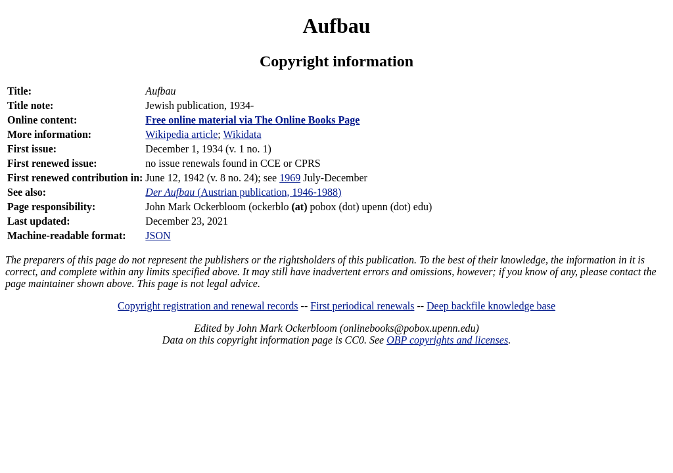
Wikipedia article (181, 134)
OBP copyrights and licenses (447, 340)
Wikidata (242, 134)
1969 (289, 177)
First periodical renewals (362, 305)
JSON (157, 235)
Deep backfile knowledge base (491, 305)
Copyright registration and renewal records (208, 305)
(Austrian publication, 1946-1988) (243, 192)
